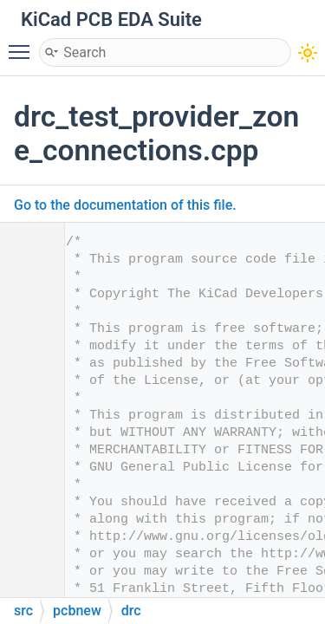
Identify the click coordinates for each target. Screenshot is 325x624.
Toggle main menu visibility (23, 44)
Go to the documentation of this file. (125, 205)
